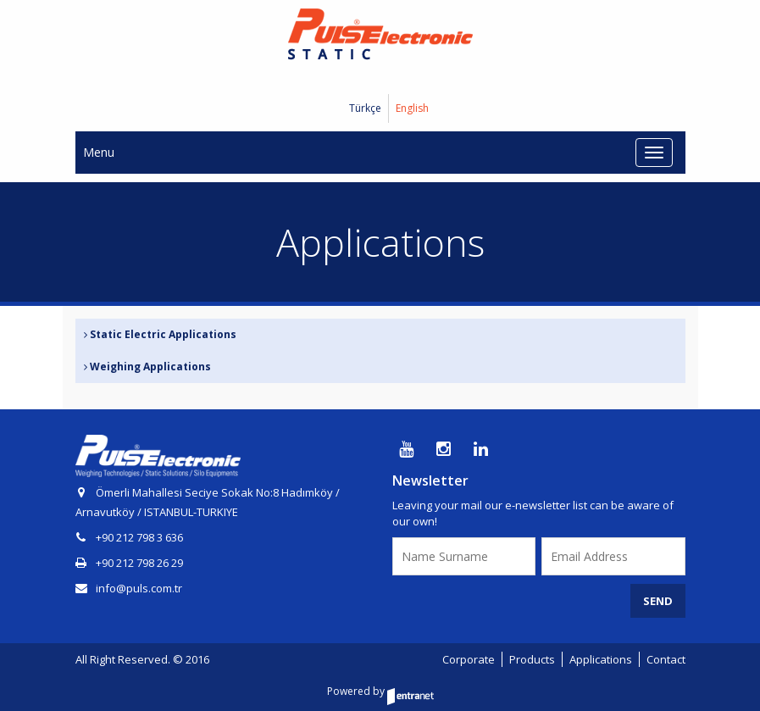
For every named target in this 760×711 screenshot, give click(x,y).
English (412, 108)
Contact (665, 659)
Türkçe (365, 108)
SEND (658, 600)
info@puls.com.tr (128, 588)
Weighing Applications (147, 366)
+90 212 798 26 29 (139, 562)
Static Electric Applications (160, 334)
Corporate (468, 659)
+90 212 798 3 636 (139, 537)
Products (532, 659)
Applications (600, 659)
